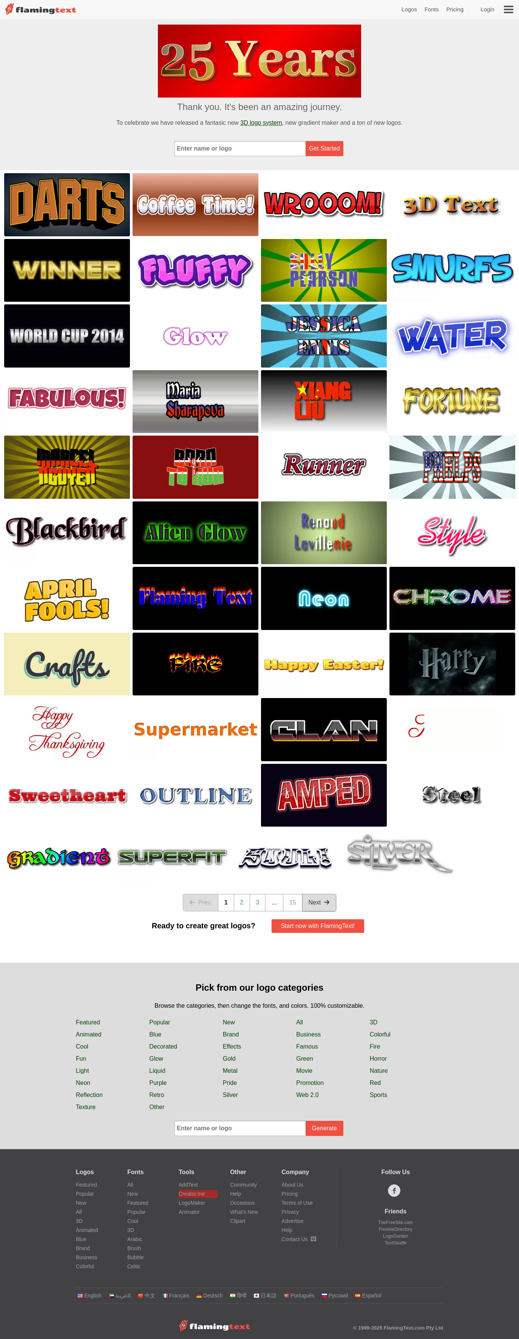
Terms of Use (296, 1203)
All (299, 1022)
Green (304, 1058)
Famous (307, 1046)
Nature (379, 1070)
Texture (86, 1107)
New (229, 1022)
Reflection (89, 1095)
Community (243, 1185)
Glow (156, 1058)
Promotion (310, 1083)
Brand (231, 1034)
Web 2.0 (307, 1095)
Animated (89, 1034)
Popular (159, 1022)
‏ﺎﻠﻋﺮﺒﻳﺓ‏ (119, 1295)
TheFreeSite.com (395, 1222)
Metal (230, 1070)
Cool (82, 1046)
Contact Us (298, 1239)
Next (319, 902)
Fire (375, 1046)
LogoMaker (192, 1203)
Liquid (157, 1070)
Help (235, 1194)
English (89, 1295)
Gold (229, 1058)
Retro (156, 1095)
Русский (334, 1295)
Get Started (324, 148)
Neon (83, 1083)
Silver (230, 1095)
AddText (188, 1185)
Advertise (292, 1221)
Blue (155, 1034)
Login (487, 9)
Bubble (135, 1257)
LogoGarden (395, 1236)
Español (368, 1295)
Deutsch (209, 1295)
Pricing (454, 9)
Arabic (134, 1239)
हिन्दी (238, 1295)
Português (299, 1295)
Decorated (163, 1046)
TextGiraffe (395, 1243)
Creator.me (192, 1194)
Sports (378, 1095)
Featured (88, 1022)
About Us (292, 1185)
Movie (304, 1070)
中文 (146, 1295)
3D (373, 1022)
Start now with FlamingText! (318, 926)
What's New (244, 1212)
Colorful (380, 1034)
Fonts (432, 9)
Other (156, 1107)
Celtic (134, 1266)
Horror (378, 1058)
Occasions (242, 1203)
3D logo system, (262, 122)
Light (82, 1070)
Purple (158, 1083)
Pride (230, 1083)
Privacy (290, 1212)
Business (308, 1034)
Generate (324, 1128)
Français (176, 1295)
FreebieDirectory (395, 1229)
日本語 (264, 1295)
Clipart (237, 1221)
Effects (232, 1046)
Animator (189, 1212)
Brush (134, 1248)
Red (375, 1083)
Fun (81, 1058)
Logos (409, 9)
